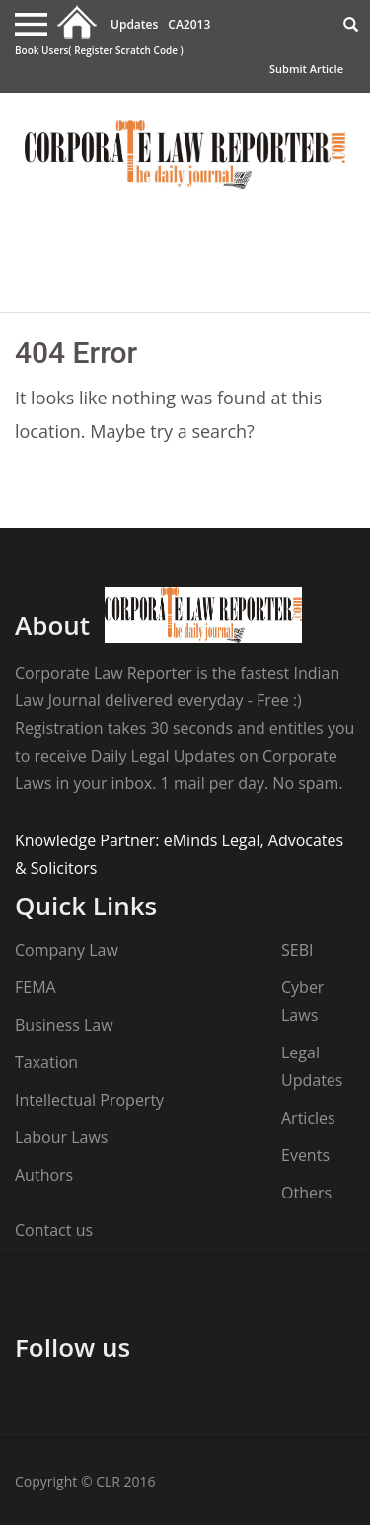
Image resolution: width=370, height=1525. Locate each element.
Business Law (64, 1025)
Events (305, 1155)
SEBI (297, 950)
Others (306, 1192)
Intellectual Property (89, 1100)
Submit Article (306, 68)
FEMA (35, 987)
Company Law (66, 950)
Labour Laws (61, 1137)
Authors (44, 1175)
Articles (308, 1117)
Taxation (46, 1062)
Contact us (54, 1230)
